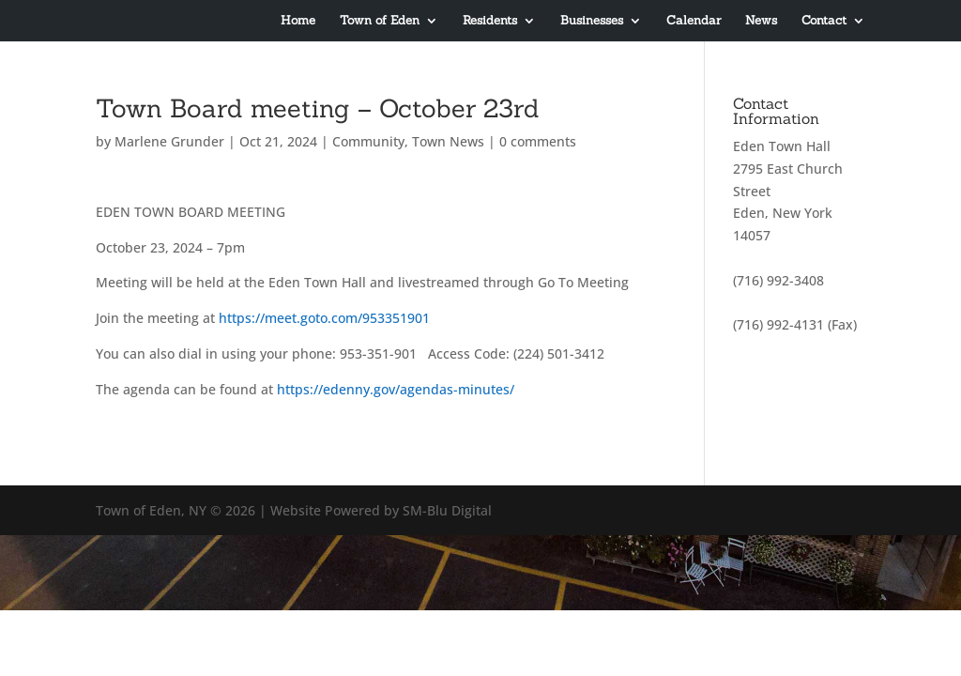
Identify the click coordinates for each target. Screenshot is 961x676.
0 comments (537, 141)
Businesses (591, 21)
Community (368, 141)
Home (298, 21)
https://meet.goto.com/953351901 (324, 318)
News (761, 21)
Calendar (693, 21)
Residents (490, 21)
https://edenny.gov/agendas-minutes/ (395, 389)
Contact (824, 21)
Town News (448, 141)
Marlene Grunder (169, 141)
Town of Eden (379, 21)
